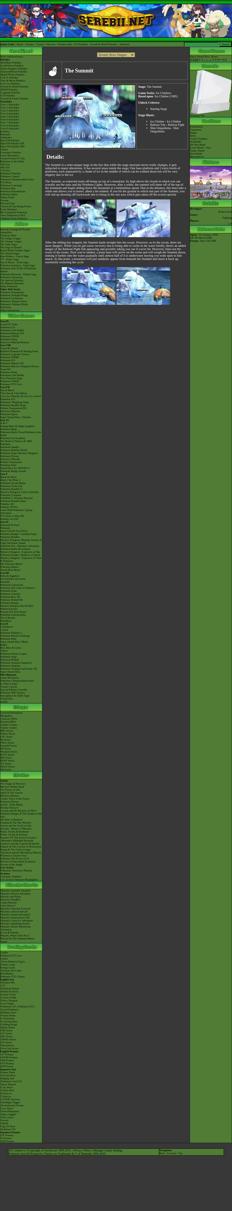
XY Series (5, 763)
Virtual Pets (6, 698)
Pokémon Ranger (9, 602)
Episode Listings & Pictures (15, 229)
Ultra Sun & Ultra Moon (13, 393)
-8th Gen (5, 167)
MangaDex (6, 715)
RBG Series (6, 730)
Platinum (5, 527)
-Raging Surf (7, 1078)
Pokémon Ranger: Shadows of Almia (20, 554)
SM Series (5, 769)
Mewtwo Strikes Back (12, 786)
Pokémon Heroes (9, 801)
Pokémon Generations (12, 292)
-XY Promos (7, 1063)
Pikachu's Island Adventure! (15, 914)
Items (193, 135)
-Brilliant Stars (8, 1012)
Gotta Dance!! (8, 905)
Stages (193, 132)
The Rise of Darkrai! (11, 819)
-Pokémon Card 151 (11, 1081)
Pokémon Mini (8, 638)
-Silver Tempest (8, 1000)
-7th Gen (5, 170)
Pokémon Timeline (10, 173)
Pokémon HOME (9, 357)
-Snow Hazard (8, 1084)
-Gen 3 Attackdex (9, 110)
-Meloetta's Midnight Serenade (16, 840)
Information (196, 126)
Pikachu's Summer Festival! (15, 908)
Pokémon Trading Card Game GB (18, 668)
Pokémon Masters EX (12, 333)
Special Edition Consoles (13, 689)
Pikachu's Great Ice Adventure (16, 920)
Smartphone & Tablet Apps (15, 695)
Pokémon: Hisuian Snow (13, 301)
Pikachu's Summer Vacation (15, 890)
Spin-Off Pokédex (10, 140)
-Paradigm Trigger (10, 1102)
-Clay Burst (6, 1087)
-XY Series (6, 1033)
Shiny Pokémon (8, 286)
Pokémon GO (7, 327)
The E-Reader (7, 617)
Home (20, 44)
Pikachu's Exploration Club (15, 917)
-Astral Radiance (9, 1009)
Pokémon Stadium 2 (11, 632)
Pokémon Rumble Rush (13, 405)
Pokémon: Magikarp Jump (14, 402)
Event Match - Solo (200, 147)
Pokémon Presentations (12, 191)
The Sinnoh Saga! (10, 253)
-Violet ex (5, 1096)
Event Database (8, 209)
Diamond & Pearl (9, 524)
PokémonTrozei (8, 608)
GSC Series (6, 736)
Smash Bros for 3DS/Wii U (15, 468)
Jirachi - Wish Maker (11, 804)
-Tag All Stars (7, 1126)
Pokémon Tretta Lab (11, 486)
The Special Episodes (11, 280)
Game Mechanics (9, 155)
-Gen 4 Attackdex (9, 113)
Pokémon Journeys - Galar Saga (17, 265)
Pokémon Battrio (9, 566)
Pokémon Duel (8, 465)
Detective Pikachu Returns (14, 342)
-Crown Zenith (8, 997)
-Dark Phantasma (9, 1111)
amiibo (4, 701)
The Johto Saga (8, 244)
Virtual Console (8, 686)
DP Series (5, 748)
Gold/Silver (6, 626)
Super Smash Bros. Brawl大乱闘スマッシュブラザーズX (208, 58)
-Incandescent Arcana (12, 1105)
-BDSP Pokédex (9, 89)
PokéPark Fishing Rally (13, 614)
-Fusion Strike (8, 1015)
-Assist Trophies (199, 138)
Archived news (15, 56)
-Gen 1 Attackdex (9, 104)
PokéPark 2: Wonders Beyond (16, 497)
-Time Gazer (7, 1117)
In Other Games (8, 683)
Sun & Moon (7, 390)
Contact (40, 44)
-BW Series (6, 1036)
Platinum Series (8, 751)
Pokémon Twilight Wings (14, 295)
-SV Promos (6, 1054)
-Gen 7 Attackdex (9, 122)
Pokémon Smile (8, 372)
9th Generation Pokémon (13, 212)
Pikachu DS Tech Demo (13, 611)
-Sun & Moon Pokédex (12, 80)
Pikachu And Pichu (10, 896)
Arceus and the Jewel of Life (15, 825)
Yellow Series (7, 733)
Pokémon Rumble (10, 536)
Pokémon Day (8, 188)
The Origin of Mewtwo (12, 783)
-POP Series (6, 1066)
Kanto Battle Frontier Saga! (15, 250)
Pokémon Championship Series (17, 179)
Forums (30, 44)
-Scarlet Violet (8, 994)
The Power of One (10, 789)
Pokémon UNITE (9, 336)
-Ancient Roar (8, 1075)
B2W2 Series (7, 760)
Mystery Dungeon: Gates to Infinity (19, 492)
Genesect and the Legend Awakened (19, 843)
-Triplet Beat (7, 1090)
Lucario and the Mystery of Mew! (18, 810)
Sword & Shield (9, 348)
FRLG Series (7, 742)
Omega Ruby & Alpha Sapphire (17, 426)
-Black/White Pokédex (12, 74)
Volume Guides (8, 727)
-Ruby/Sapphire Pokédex (13, 68)
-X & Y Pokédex (9, 77)
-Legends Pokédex (10, 92)
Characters (195, 129)
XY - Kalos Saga (9, 259)
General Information (11, 712)
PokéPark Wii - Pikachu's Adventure (19, 545)
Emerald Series (8, 745)
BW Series (6, 757)
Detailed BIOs (8, 721)
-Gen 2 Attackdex (9, 107)
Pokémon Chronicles (11, 277)
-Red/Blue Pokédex (10, 62)
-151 (2, 985)
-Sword (4, 1120)
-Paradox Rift (7, 982)
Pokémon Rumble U (11, 489)
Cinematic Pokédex (10, 152)
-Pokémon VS (8, 1129)
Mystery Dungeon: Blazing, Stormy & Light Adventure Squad (21, 541)
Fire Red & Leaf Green (12, 578)
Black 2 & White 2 (10, 480)
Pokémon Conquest (10, 495)
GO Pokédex (81, 44)
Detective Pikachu (10, 411)
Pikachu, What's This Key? (14, 935)
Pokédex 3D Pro (9, 506)
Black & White (8, 477)
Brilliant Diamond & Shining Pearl (19, 351)
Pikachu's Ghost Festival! (14, 911)
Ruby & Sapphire (9, 575)
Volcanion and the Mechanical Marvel (20, 852)
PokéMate (5, 620)
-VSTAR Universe (10, 1099)
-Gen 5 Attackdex (9, 116)
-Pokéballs (195, 141)
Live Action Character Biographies (19, 879)
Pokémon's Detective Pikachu (16, 870)
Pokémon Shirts (8, 194)
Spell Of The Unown (11, 792)
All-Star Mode (197, 144)
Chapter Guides (8, 724)
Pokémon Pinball (9, 659)
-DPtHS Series (8, 1039)
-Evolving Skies (9, 1021)
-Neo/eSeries (7, 1045)
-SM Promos (7, 1060)
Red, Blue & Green (10, 647)
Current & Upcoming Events (15, 206)
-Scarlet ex (6, 1093)
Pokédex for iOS (9, 518)
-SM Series (6, 1030)
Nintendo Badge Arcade (13, 471)
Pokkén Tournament (11, 462)
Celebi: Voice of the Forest (14, 798)
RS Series (5, 739)
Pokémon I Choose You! (13, 855)
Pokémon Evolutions (11, 298)
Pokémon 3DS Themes (12, 692)
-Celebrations (7, 1018)
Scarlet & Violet (9, 324)
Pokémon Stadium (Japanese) (16, 662)
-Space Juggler (8, 1114)
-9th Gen (5, 164)
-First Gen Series (9, 1048)
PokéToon (5, 307)
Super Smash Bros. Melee (14, 641)
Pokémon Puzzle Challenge (15, 635)
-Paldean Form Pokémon (13, 218)
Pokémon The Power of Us (14, 858)
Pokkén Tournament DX (13, 408)
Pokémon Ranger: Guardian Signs (18, 533)
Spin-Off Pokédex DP (12, 143)
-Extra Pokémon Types (12, 961)
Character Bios (8, 235)
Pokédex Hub (64, 44)
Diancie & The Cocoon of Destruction (21, 846)
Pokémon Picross (9, 456)
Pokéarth (124, 44)
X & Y (3, 423)
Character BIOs (8, 718)
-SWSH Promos (9, 1057)
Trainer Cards (7, 964)
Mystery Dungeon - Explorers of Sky (20, 551)
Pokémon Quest (8, 414)
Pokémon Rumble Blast (13, 500)
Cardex (4, 149)
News (3, 56)
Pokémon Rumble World (13, 450)
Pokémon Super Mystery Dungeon (19, 453)
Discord (51, 44)
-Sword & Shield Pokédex (14, 86)
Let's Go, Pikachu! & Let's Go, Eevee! (21, 396)
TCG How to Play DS (12, 515)
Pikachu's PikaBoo (10, 899)
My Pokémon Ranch (11, 563)
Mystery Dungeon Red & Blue (16, 605)
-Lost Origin (7, 1003)
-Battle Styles (7, 1027)
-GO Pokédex (7, 95)
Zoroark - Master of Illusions (15, 828)
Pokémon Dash (8, 590)
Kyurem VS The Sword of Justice (18, 837)
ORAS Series (7, 766)
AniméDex (6, 232)
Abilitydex (6, 137)
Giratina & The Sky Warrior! (15, 822)
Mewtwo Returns (9, 795)
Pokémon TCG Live (11, 384)
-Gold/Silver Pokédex (12, 65)
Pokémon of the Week (12, 161)
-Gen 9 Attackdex (9, 128)
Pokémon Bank (8, 429)
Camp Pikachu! (8, 902)
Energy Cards (7, 967)
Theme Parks (7, 197)
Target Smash (197, 150)
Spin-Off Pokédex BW (12, 146)
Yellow (4, 650)
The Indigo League (10, 238)
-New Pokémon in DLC (13, 215)
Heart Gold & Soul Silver (14, 530)
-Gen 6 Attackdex (9, 119)
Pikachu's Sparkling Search (15, 923)
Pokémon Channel (10, 593)
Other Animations (9, 310)
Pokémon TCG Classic (12, 976)
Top (180, 1153)
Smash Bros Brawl (10, 569)
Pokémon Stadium (10, 665)
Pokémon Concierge (11, 185)
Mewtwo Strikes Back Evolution (18, 861)
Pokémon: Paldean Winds (14, 304)
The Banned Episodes (12, 283)
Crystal (4, 629)
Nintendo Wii (211, 114)
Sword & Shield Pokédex (103, 44)
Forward (171, 1153)
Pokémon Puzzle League (13, 653)
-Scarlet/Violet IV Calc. (13, 158)
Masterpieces (197, 156)
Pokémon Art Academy (12, 438)
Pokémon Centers (9, 176)
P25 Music (6, 182)
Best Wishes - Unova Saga (14, 256)
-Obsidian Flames (9, 988)
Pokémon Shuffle (9, 447)
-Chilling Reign (8, 1024)
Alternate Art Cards (10, 970)
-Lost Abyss (6, 1108)
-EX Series (6, 1042)
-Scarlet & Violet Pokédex (14, 98)
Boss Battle (196, 153)
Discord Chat (7, 203)
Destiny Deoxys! (9, 807)
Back (162, 1153)
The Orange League (10, 241)
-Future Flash (7, 1072)
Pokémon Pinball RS (11, 599)
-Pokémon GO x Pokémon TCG (17, 1006)
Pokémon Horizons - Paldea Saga (18, 274)
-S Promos (6, 1138)
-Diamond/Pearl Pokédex (13, 71)
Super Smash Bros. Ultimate (15, 417)
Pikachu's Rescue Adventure (15, 893)
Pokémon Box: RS (10, 596)
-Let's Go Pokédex (10, 83)
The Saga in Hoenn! (11, 247)
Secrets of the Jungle (11, 864)
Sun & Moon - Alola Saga (14, 262)
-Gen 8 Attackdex (9, 125)
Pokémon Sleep (8, 339)
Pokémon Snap (8, 656)
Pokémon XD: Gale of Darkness (17, 587)
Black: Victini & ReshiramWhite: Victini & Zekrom (14, 833)
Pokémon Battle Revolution (15, 548)
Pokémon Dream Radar (12, 483)
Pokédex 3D (6, 503)
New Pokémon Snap (11, 378)
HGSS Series (7, 754)
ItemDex (5, 131)
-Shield (4, 1123)
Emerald (5, 581)
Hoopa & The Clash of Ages (15, 849)
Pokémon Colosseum (11, 584)
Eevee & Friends (9, 932)
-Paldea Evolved (9, 991)
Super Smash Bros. (10, 671)
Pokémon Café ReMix (12, 330)
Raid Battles (6, 973)
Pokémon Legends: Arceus (14, 354)
